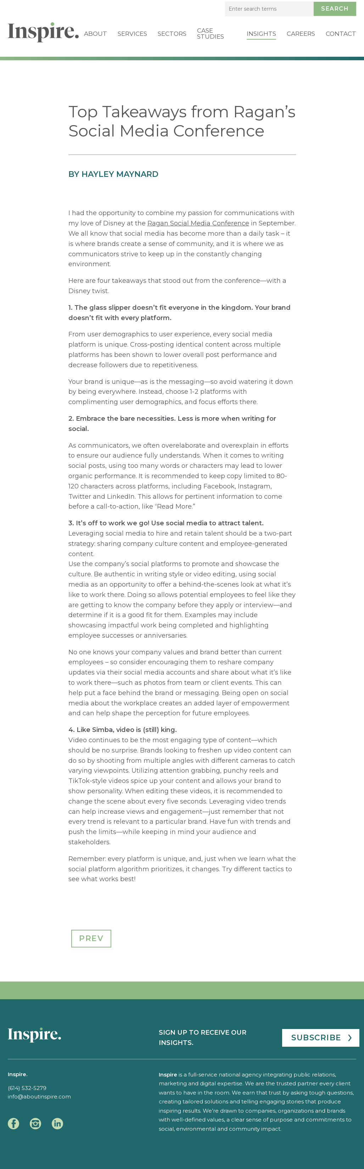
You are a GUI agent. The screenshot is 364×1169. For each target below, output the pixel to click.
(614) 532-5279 (27, 1088)
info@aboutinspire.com (39, 1096)
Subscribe (316, 1037)
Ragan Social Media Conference (198, 223)
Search (335, 8)
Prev (91, 938)
